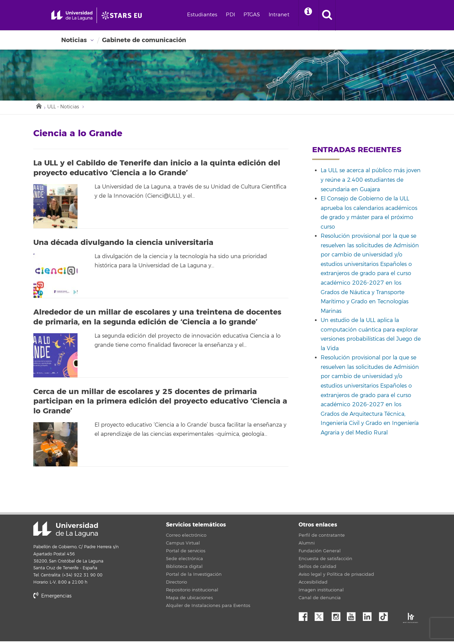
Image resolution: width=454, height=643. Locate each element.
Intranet (304, 15)
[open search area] (356, 15)
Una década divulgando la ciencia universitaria (123, 244)
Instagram (338, 616)
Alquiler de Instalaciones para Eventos (208, 607)
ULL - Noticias (65, 108)
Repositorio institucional (192, 591)
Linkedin (370, 616)
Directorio (176, 584)
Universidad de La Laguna (65, 531)
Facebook (306, 616)
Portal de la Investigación (194, 576)
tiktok (386, 616)
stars (84, 621)
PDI (256, 15)
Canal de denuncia (320, 599)
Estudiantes (228, 15)
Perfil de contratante (322, 537)
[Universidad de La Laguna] (141, 15)
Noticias (74, 40)
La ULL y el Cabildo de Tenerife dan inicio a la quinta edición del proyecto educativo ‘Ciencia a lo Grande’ (156, 169)
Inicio (38, 107)
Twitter (322, 616)
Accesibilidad (313, 584)
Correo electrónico (186, 537)
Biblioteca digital (184, 568)
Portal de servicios (185, 552)
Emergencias (52, 598)
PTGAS (277, 15)
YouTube (354, 616)
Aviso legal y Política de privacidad (336, 576)
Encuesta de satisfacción (325, 560)
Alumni (307, 545)
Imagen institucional (321, 591)
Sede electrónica (184, 560)
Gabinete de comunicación (144, 40)
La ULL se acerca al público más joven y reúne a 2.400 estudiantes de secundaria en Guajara (371, 181)
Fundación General (320, 552)
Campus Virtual (183, 545)
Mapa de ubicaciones (189, 599)
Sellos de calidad (317, 568)
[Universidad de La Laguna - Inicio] (81, 15)
